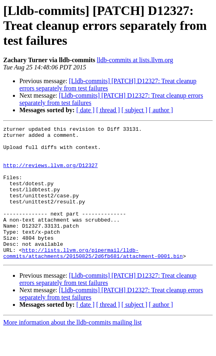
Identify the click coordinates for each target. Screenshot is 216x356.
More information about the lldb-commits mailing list (72, 349)
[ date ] (85, 110)
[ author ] (161, 110)
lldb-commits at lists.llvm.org (135, 60)
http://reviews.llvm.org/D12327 (50, 173)
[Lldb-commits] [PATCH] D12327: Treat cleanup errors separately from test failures (107, 84)
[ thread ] (108, 110)
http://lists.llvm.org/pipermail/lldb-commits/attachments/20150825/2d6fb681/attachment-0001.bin (93, 279)
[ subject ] (134, 110)
